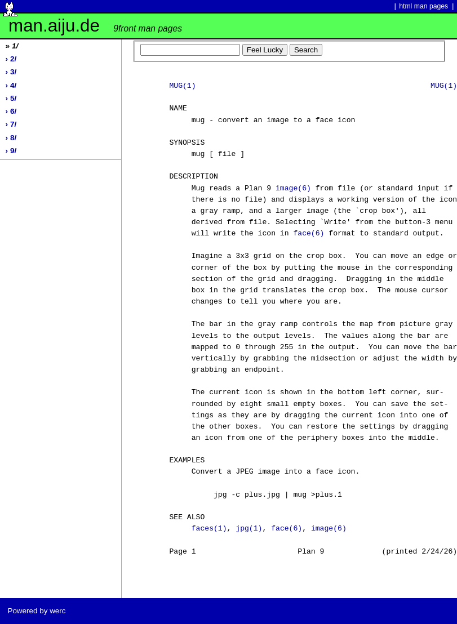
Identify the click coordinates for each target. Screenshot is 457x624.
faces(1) (209, 529)
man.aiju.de (95, 25)
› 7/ (11, 124)
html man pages (423, 6)
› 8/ (11, 137)
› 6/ (11, 111)
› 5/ (11, 98)
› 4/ (11, 85)
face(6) (308, 234)
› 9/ (11, 150)
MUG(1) (182, 86)
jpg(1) (249, 529)
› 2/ (11, 59)
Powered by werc (36, 611)
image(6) (293, 189)
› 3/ (11, 72)
